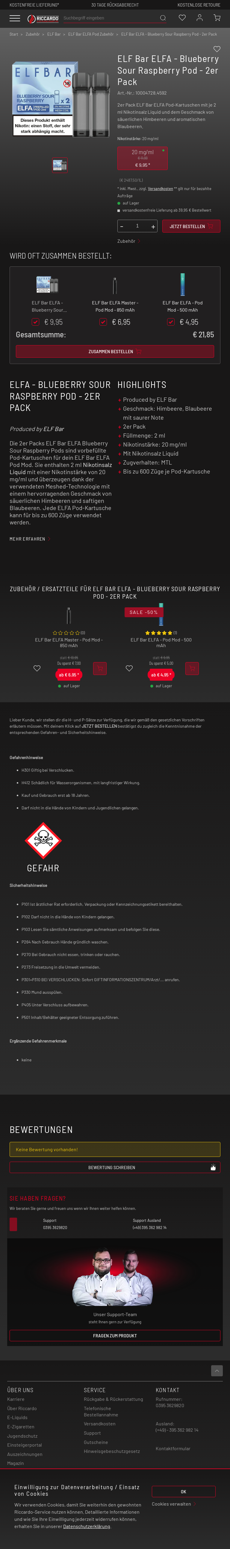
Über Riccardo (22, 1408)
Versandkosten (160, 188)
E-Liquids (17, 1417)
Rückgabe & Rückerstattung (113, 1399)
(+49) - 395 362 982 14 (177, 1430)
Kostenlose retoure (199, 4)
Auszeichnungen (25, 1454)
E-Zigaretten (20, 1426)
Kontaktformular (173, 1448)
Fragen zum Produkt (115, 1335)
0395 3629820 (170, 1405)
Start (14, 34)
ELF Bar (53, 428)
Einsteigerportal (24, 1445)
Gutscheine (96, 1442)
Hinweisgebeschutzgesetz (112, 1451)
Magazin (15, 1463)
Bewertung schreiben (152, 1167)
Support (92, 1433)
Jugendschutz (22, 1436)
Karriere (16, 1399)
